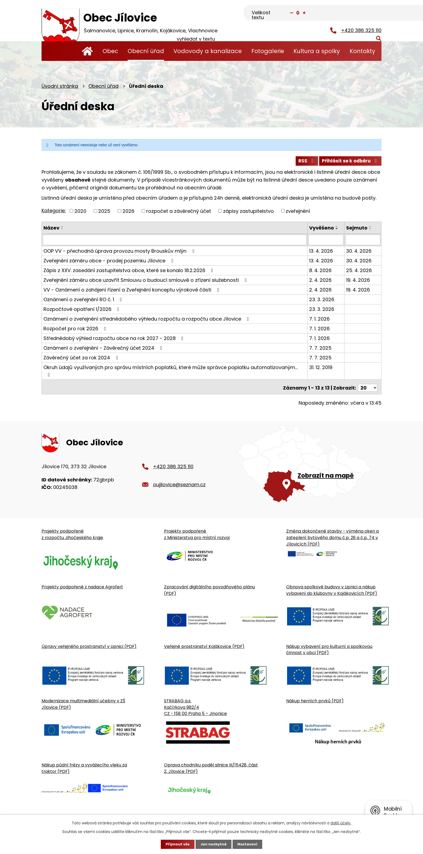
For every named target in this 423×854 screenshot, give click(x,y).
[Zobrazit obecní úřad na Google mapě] (308, 469)
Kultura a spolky (317, 51)
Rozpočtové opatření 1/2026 (82, 311)
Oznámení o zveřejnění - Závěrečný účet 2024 (103, 349)
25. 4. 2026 (359, 272)
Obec (110, 51)
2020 (80, 213)
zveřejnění (298, 213)
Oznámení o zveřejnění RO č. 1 (83, 301)
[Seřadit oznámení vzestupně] (62, 229)
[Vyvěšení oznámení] (326, 242)
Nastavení (249, 844)
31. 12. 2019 (321, 369)
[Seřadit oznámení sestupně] (62, 231)
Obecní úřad (146, 51)
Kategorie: (54, 212)
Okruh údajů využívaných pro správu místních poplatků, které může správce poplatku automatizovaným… (170, 372)
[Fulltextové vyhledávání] (354, 13)
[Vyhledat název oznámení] (175, 242)
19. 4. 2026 (358, 282)
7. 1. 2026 (320, 320)
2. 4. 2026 (321, 282)
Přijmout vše (176, 844)
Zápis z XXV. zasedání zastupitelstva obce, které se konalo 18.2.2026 (129, 272)
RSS (301, 162)
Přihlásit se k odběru (348, 162)
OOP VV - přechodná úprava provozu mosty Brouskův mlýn (119, 252)
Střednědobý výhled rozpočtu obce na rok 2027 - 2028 (114, 340)
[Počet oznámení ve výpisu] (367, 388)
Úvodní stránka (87, 51)
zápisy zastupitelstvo (248, 213)
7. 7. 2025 (321, 349)
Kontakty (362, 51)
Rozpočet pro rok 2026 (75, 330)
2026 (128, 213)
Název (51, 230)
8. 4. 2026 (321, 272)
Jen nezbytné (213, 844)
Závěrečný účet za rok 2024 (81, 359)
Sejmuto (357, 230)
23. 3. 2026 (322, 301)
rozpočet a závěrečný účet (178, 213)
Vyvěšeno (322, 230)
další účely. (340, 822)
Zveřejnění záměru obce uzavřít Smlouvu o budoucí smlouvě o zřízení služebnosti (146, 282)
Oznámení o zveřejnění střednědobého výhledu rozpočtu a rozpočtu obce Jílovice (147, 320)
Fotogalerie (267, 51)
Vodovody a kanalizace (207, 51)
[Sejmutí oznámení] (363, 242)
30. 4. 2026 (359, 252)
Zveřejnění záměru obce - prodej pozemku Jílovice (109, 262)
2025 (104, 213)
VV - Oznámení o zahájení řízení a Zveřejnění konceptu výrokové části (132, 291)
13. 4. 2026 (321, 252)
